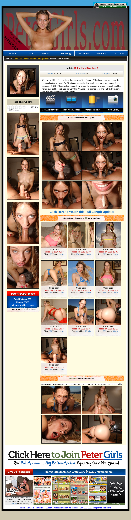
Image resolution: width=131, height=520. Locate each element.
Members (101, 53)
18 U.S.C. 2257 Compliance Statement (95, 508)
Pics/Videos (83, 53)
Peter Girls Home (21, 59)
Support (49, 508)
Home (12, 53)
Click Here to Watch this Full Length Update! (82, 211)
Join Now (118, 53)
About (30, 53)
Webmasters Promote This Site (66, 508)
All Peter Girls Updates (39, 59)
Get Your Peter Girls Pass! (24, 309)
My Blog (66, 53)
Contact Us (40, 508)
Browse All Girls (47, 54)
